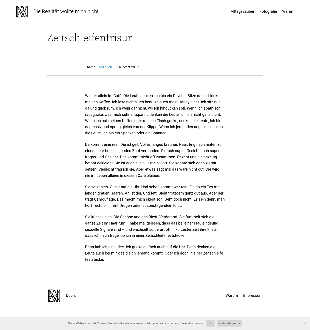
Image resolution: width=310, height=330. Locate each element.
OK (210, 323)
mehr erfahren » (229, 323)
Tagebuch (104, 67)
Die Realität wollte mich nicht (66, 11)
